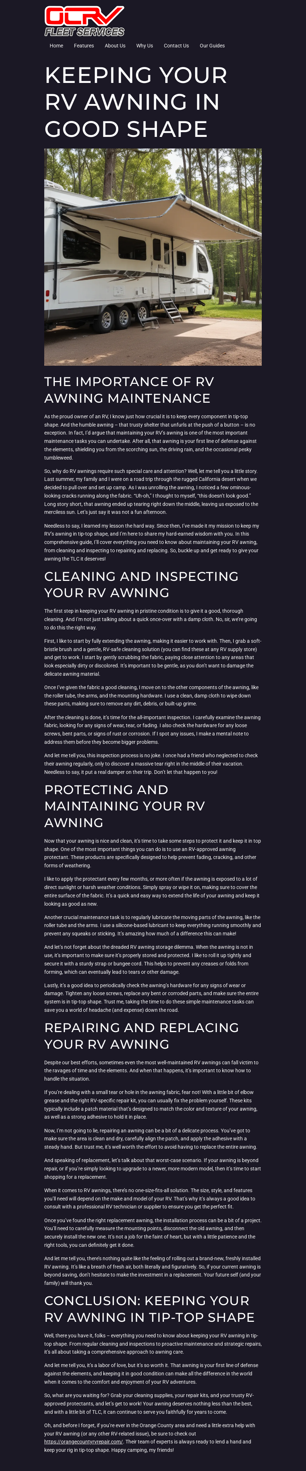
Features (84, 46)
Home (56, 46)
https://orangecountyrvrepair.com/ (83, 1442)
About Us (115, 46)
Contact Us (176, 46)
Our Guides (212, 46)
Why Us (144, 46)
